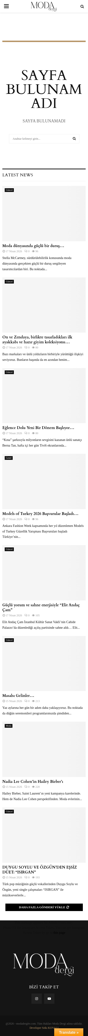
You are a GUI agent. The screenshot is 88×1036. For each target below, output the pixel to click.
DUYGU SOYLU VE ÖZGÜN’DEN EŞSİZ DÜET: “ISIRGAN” (39, 870)
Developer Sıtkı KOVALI (44, 1027)
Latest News (17, 175)
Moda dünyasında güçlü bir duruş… (33, 245)
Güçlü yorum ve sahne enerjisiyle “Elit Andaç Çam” (41, 608)
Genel (8, 458)
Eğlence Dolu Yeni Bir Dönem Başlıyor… (38, 427)
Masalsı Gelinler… (18, 695)
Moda (8, 725)
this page (59, 932)
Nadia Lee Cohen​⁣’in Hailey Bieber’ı (32, 781)
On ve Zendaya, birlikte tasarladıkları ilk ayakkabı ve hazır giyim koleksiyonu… (37, 340)
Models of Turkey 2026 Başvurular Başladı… (40, 513)
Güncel (9, 190)
